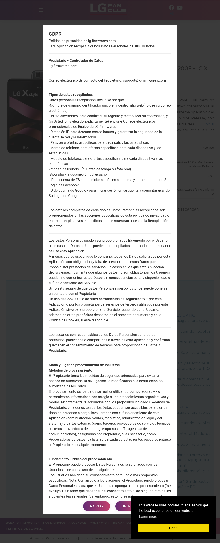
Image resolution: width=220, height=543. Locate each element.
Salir (126, 506)
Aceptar (96, 506)
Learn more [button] (148, 516)
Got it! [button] (174, 528)
